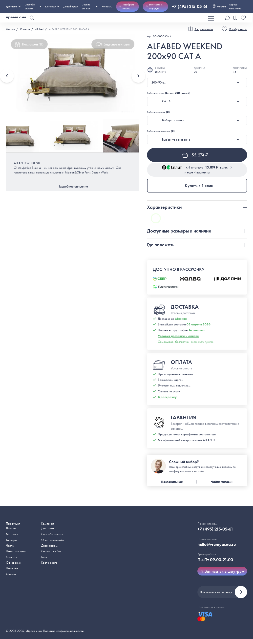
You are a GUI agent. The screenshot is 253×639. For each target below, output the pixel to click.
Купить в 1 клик (199, 185)
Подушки (12, 568)
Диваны (11, 528)
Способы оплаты (52, 534)
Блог (44, 557)
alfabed (39, 29)
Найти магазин (222, 481)
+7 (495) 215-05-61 (190, 6)
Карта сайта (49, 562)
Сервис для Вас (90, 6)
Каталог (10, 29)
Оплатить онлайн (52, 540)
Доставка (13, 6)
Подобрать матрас (126, 6)
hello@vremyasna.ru (216, 544)
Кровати (25, 29)
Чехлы (10, 545)
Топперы (11, 540)
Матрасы (12, 534)
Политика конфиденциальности (63, 631)
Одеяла (11, 574)
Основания (13, 562)
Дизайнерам (70, 6)
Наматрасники (15, 551)
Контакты (107, 6)
